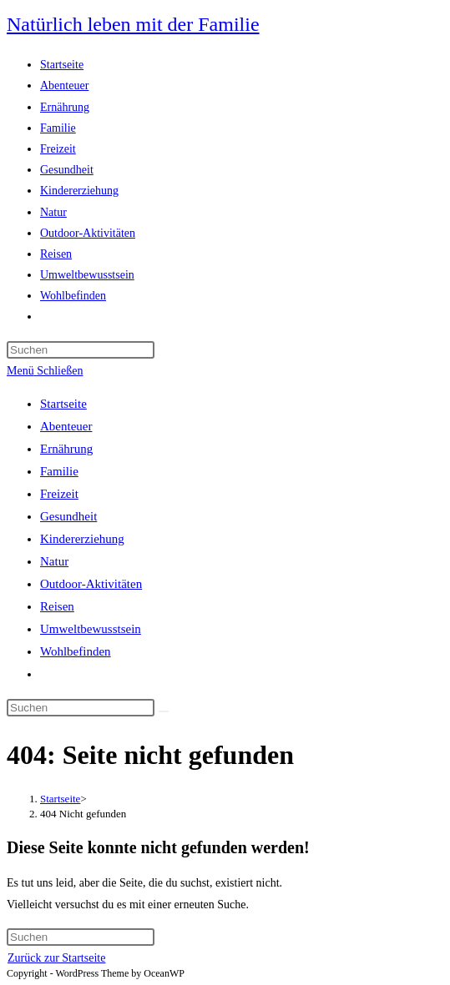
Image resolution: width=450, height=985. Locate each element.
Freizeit (59, 493)
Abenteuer (66, 426)
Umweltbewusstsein (90, 629)
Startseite (63, 403)
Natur (54, 561)
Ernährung (66, 448)
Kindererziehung (82, 538)
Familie (59, 471)
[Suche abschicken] (163, 711)
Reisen (57, 606)
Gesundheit (68, 516)
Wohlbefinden (75, 651)
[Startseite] (60, 798)
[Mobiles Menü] (45, 370)
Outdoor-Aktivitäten (91, 583)
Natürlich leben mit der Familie (133, 24)
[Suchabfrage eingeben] (80, 350)
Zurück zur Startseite (56, 958)
